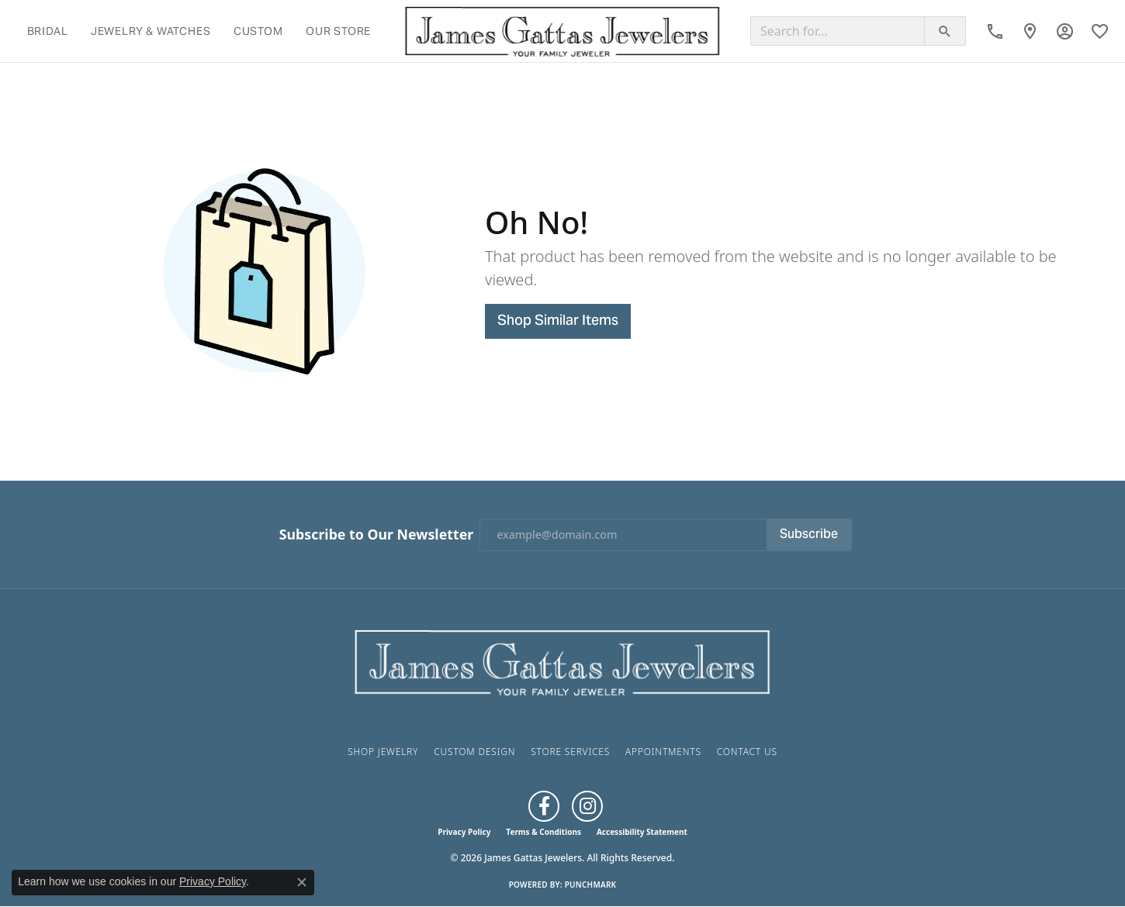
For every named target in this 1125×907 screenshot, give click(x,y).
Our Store (338, 31)
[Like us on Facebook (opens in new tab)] (543, 806)
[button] (1065, 31)
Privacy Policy (464, 832)
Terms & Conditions (543, 832)
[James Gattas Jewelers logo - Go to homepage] (562, 31)
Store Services (570, 751)
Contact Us (747, 751)
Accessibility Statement (642, 832)
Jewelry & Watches (151, 31)
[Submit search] (945, 31)
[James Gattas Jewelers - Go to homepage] (562, 660)
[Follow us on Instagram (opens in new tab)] (587, 806)
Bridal (47, 31)
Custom (258, 31)
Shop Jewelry (383, 751)
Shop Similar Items (557, 321)
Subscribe (809, 535)
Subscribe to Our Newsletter (376, 534)
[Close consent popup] (301, 882)
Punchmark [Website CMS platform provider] (591, 884)
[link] (995, 31)
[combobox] (837, 31)
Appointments (663, 751)
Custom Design (474, 751)
